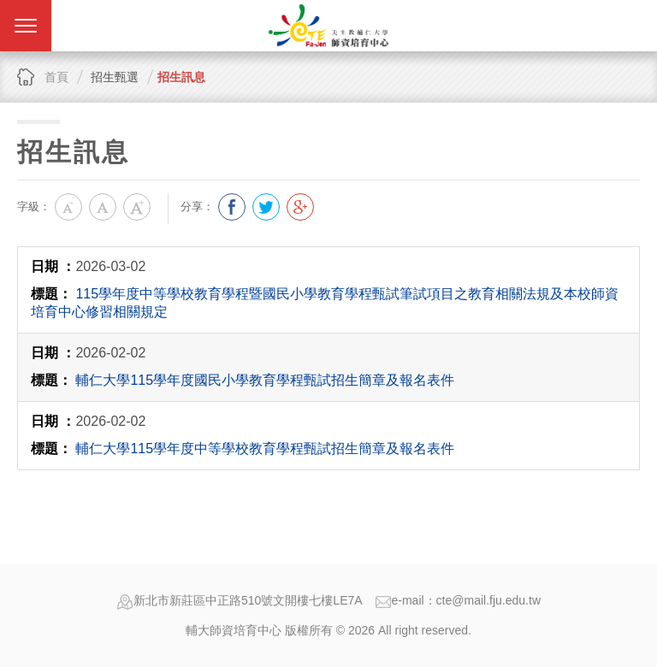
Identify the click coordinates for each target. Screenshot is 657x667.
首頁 (56, 77)
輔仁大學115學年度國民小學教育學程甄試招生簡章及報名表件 (264, 380)
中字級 (102, 207)
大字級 (137, 207)
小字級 (68, 207)
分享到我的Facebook (232, 207)
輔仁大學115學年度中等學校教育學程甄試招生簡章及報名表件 (264, 448)
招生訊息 (181, 77)
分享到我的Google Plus (300, 207)
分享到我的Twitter (266, 207)
